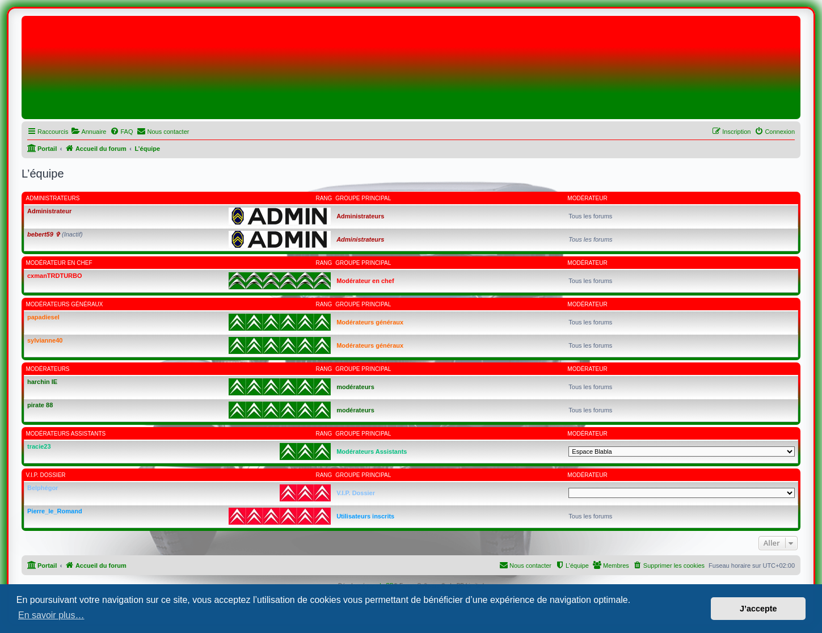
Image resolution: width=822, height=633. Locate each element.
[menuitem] (88, 131)
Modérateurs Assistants (66, 434)
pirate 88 (40, 405)
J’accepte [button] (758, 608)
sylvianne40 (44, 340)
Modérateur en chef (59, 263)
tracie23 (39, 446)
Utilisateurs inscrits (365, 516)
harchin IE (42, 381)
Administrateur (49, 211)
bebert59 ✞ (43, 234)
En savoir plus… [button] (51, 615)
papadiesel (43, 317)
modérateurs (48, 369)
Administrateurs (53, 198)
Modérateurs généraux (64, 304)
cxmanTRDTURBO (54, 275)
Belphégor (42, 487)
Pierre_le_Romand (54, 511)
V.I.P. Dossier (46, 475)
